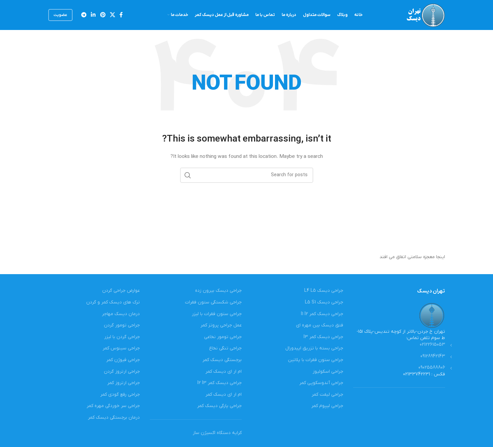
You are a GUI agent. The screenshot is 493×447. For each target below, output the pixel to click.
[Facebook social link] (121, 15)
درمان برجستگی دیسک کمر (114, 417)
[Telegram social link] (84, 15)
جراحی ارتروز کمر (123, 383)
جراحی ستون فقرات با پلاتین (315, 360)
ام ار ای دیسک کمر (223, 371)
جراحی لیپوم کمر (327, 406)
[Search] (246, 175)
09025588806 (431, 367)
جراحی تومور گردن (122, 325)
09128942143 (432, 356)
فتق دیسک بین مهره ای (319, 325)
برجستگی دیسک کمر (222, 360)
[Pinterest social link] (103, 15)
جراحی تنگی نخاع (225, 348)
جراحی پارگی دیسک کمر (219, 406)
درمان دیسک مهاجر (121, 314)
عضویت (60, 15)
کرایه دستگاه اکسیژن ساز (217, 433)
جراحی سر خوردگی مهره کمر (113, 406)
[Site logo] (425, 15)
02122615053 (432, 344)
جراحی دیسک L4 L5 (323, 290)
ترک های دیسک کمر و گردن (113, 302)
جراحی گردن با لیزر (122, 337)
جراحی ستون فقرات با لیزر (217, 314)
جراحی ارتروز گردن (122, 371)
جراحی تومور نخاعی (223, 337)
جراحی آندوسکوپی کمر (321, 383)
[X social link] (112, 15)
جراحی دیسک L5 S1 (324, 302)
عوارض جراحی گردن (121, 290)
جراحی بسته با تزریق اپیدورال (314, 348)
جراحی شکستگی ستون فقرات (213, 302)
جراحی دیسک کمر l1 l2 (322, 314)
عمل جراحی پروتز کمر (221, 325)
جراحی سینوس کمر (121, 348)
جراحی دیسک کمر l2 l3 (219, 383)
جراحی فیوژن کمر (123, 360)
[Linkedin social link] (93, 15)
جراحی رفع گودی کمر (120, 394)
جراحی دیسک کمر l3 (323, 337)
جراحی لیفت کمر (327, 394)
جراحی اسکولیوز (328, 371)
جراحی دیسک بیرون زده (218, 290)
